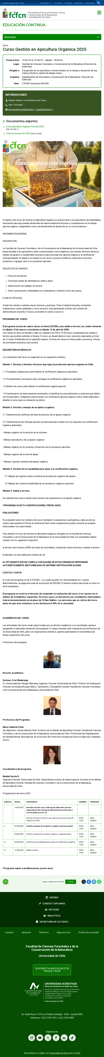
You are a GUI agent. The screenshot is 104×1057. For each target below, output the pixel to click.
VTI (47, 1053)
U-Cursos (58, 3)
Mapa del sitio (63, 932)
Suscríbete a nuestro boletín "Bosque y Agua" (52, 969)
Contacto (9, 932)
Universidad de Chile (59, 1053)
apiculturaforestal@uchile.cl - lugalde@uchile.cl (30, 109)
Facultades (44, 3)
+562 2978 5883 (66, 1017)
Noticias (52, 909)
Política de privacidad (88, 932)
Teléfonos (44, 932)
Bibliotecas (78, 3)
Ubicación (26, 932)
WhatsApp (99, 881)
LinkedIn (94, 882)
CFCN (77, 1053)
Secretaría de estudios (52, 921)
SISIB (41, 1053)
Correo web (90, 3)
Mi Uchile (68, 3)
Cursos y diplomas (52, 903)
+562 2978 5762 (48, 1017)
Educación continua (24, 25)
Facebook (89, 882)
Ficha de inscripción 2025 (24, 133)
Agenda (52, 897)
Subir (5, 882)
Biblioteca (52, 915)
